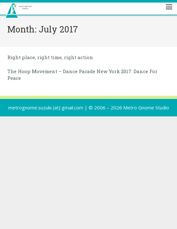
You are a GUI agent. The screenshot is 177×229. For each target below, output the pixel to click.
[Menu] (169, 15)
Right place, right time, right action (50, 57)
